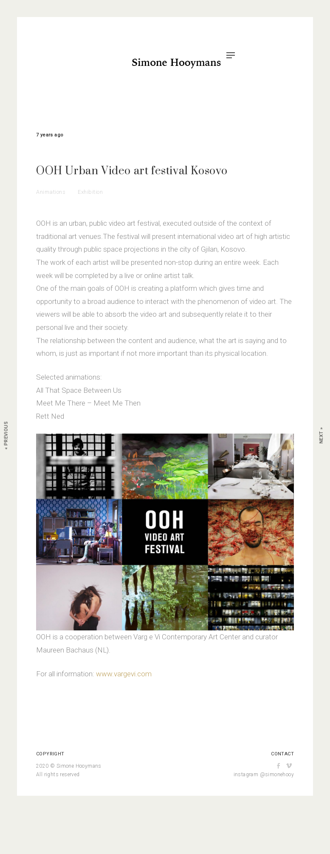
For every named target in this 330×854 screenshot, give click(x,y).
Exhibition (90, 192)
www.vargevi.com (124, 674)
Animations (50, 192)
